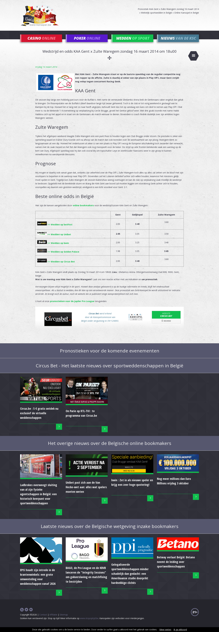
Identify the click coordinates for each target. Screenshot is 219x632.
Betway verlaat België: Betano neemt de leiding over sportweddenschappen (176, 566)
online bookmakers (83, 209)
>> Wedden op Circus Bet (56, 266)
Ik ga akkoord (180, 629)
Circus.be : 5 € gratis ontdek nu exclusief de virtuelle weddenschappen (39, 417)
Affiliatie (53, 619)
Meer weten (165, 629)
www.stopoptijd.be (89, 622)
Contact (43, 619)
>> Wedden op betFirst (54, 229)
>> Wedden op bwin (53, 247)
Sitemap (64, 619)
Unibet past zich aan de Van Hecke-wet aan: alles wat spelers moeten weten (86, 491)
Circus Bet (166, 319)
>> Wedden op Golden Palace (58, 256)
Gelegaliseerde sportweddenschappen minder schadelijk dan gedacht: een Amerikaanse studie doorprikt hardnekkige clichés (130, 578)
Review (166, 325)
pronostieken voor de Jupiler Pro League (72, 305)
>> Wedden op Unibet (54, 238)
